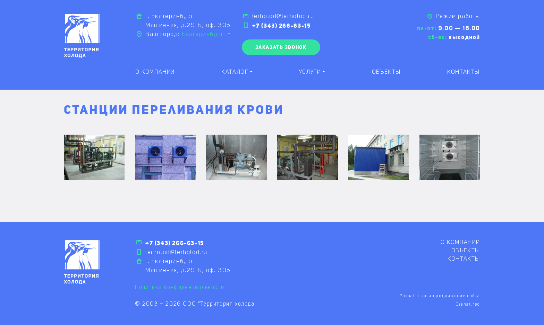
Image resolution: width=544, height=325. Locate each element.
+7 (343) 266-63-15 (281, 25)
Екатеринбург (204, 34)
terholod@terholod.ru (283, 16)
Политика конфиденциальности (179, 287)
